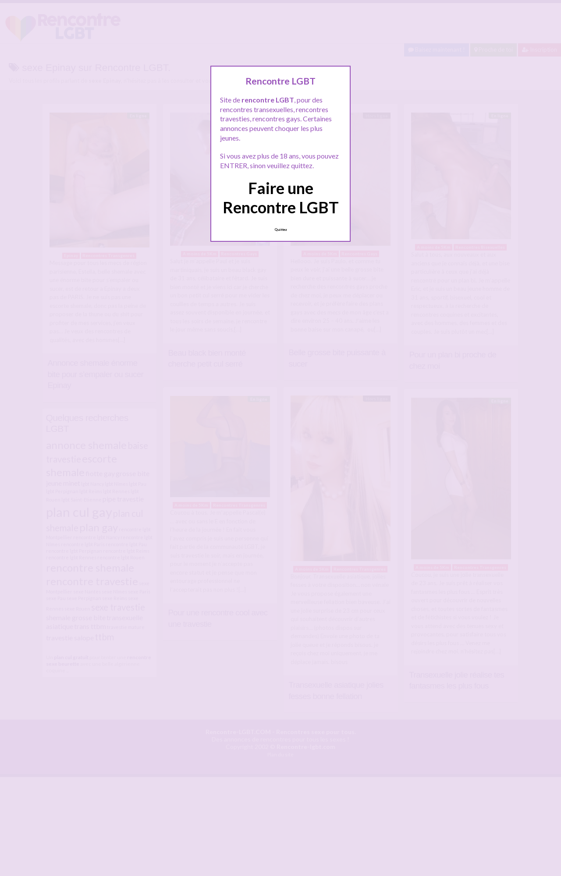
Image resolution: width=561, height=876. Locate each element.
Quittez (280, 229)
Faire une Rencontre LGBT (281, 197)
